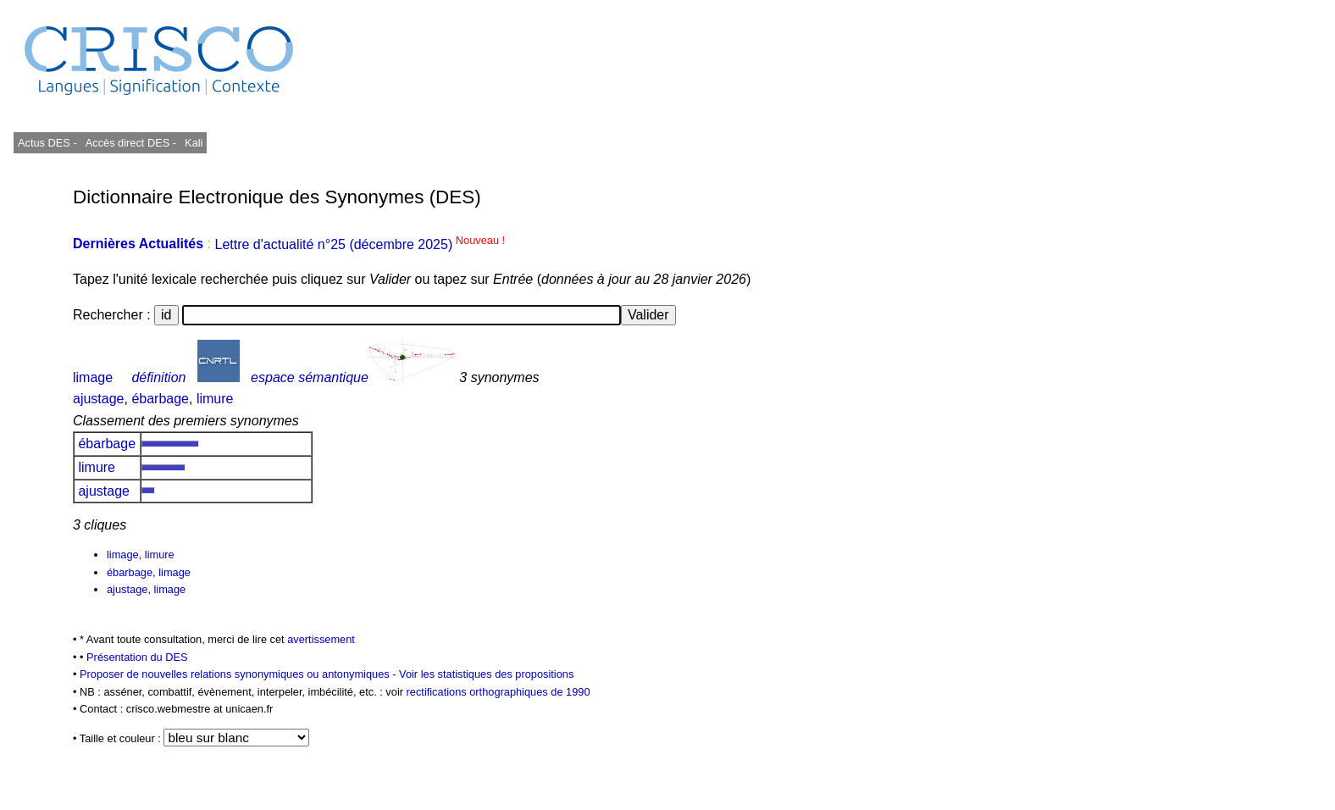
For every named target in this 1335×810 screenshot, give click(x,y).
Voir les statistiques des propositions (486, 674)
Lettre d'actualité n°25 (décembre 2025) (359, 244)
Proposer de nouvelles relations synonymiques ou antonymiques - (239, 674)
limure (215, 398)
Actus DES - (47, 142)
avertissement (321, 639)
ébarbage (160, 398)
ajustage (99, 398)
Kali (193, 142)
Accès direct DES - (131, 142)
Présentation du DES (137, 657)
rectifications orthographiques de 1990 (498, 691)
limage (93, 377)
